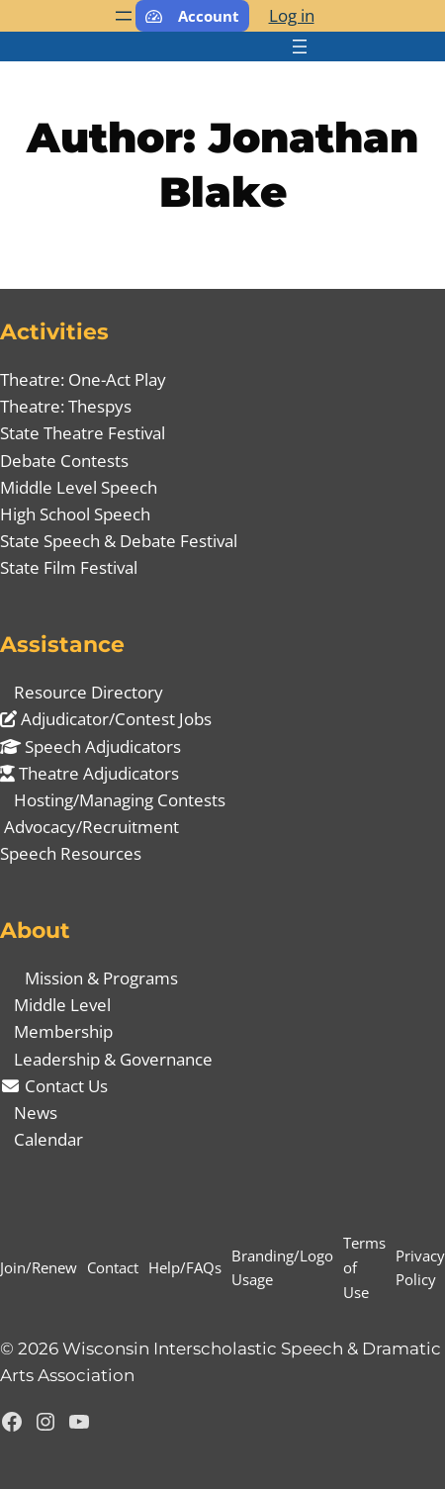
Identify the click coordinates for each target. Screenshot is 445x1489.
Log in (291, 15)
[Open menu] (123, 16)
